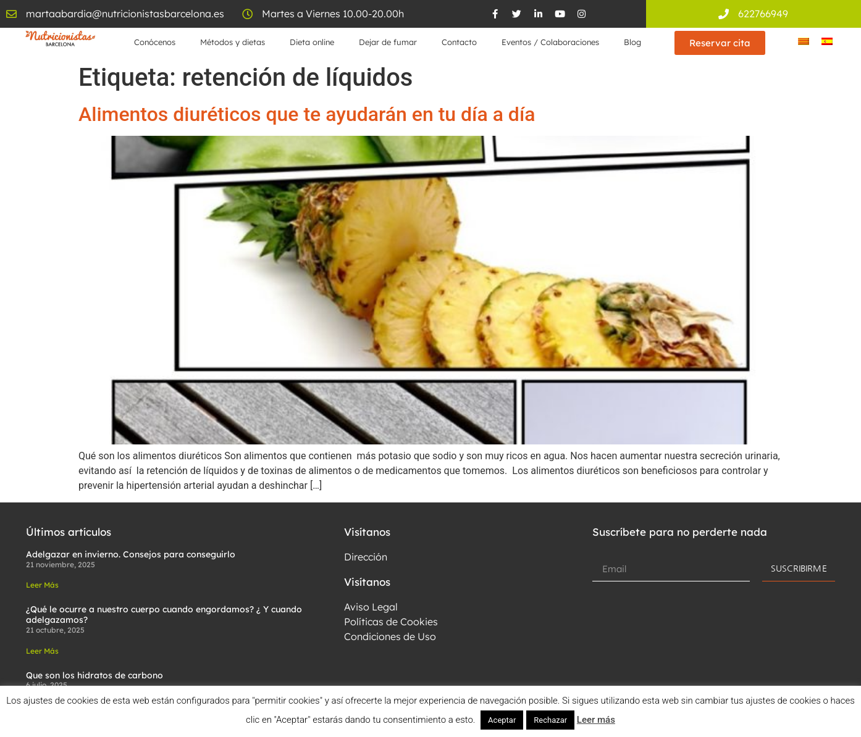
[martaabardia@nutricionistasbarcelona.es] (11, 14)
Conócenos (154, 42)
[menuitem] (803, 41)
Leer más (596, 719)
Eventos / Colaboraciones (550, 42)
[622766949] (723, 14)
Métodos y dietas (232, 42)
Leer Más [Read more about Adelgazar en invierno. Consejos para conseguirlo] (42, 584)
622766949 (763, 13)
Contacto (459, 42)
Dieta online (312, 42)
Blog (632, 42)
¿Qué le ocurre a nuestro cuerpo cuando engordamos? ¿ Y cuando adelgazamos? (164, 614)
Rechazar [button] (550, 720)
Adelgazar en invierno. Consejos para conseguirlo (130, 554)
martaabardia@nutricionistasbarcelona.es (125, 13)
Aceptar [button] (502, 720)
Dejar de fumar (388, 42)
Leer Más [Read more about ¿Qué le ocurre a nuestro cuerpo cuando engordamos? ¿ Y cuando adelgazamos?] (42, 651)
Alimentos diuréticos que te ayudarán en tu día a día (306, 114)
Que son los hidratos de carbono (94, 675)
